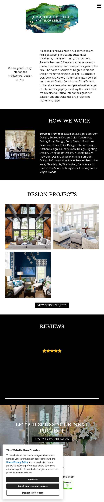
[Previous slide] (9, 365)
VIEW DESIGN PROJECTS (52, 305)
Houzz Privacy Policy (17, 462)
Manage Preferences (32, 492)
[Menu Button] (99, 6)
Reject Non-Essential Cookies (32, 486)
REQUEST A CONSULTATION (52, 439)
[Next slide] (94, 365)
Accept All (33, 479)
